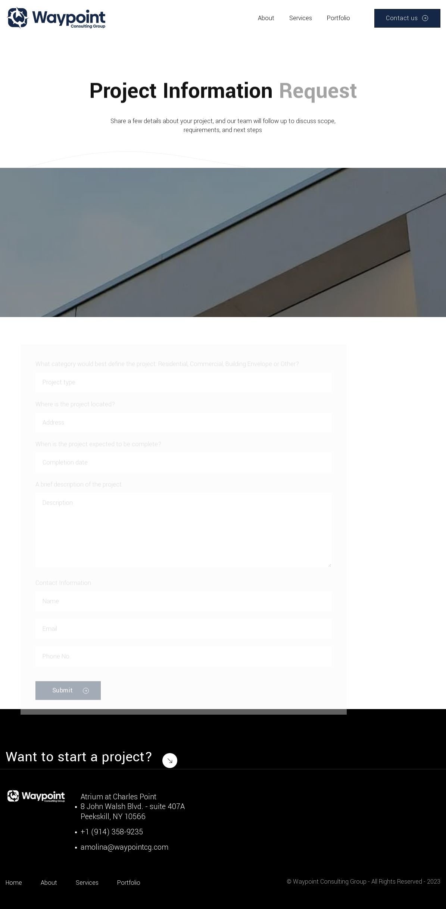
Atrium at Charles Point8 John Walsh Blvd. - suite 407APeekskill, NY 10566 (133, 807)
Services (300, 18)
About (266, 18)
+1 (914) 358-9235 (112, 832)
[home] (57, 18)
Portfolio (338, 18)
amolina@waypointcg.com (124, 847)
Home (14, 882)
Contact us (402, 18)
